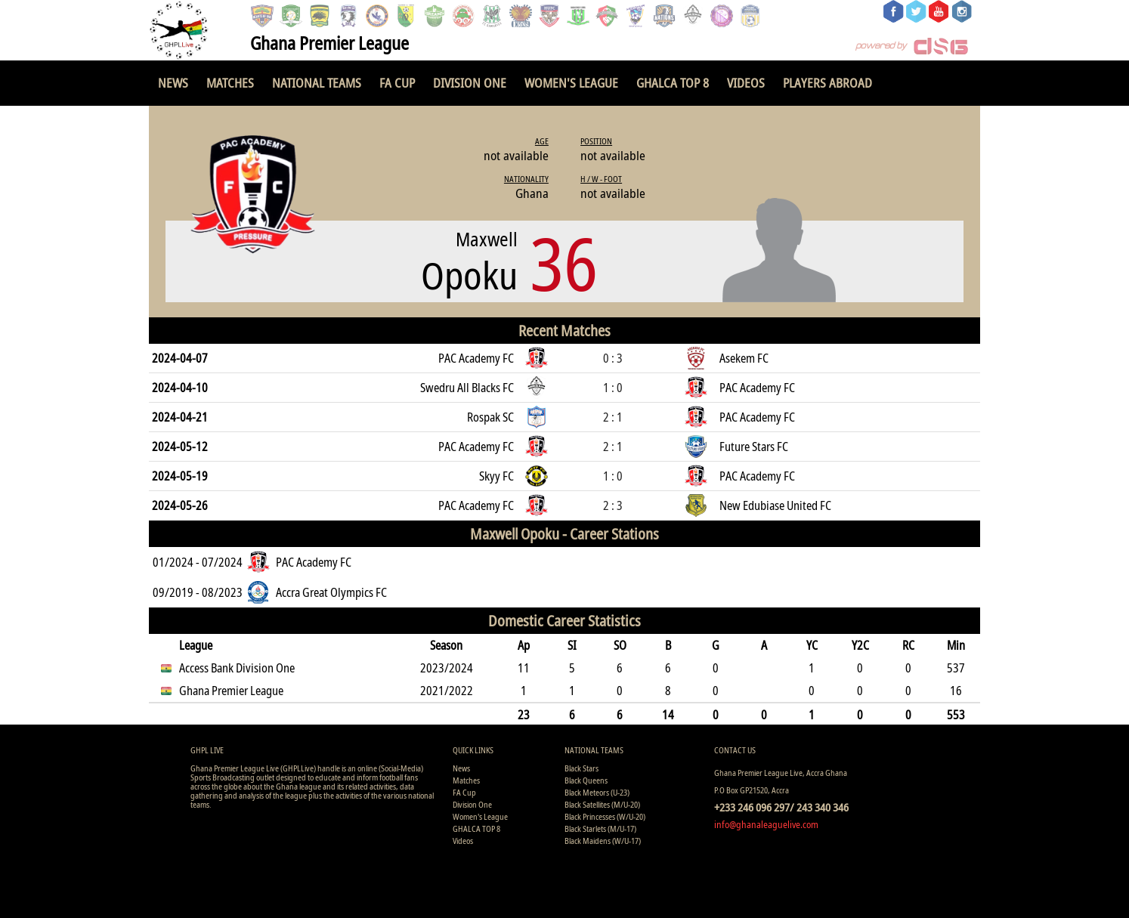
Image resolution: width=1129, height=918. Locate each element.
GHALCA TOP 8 (672, 82)
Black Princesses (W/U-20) (604, 816)
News (173, 82)
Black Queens (586, 780)
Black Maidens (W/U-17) (602, 840)
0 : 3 (613, 358)
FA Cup (397, 82)
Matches (230, 82)
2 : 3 (613, 505)
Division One (469, 82)
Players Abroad (827, 82)
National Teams (316, 82)
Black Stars (581, 768)
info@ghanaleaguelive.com (766, 824)
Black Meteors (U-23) (596, 792)
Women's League (571, 82)
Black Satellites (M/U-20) (602, 804)
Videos (746, 82)
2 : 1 (613, 417)
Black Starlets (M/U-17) (600, 828)
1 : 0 (613, 387)
